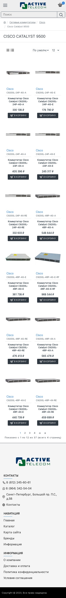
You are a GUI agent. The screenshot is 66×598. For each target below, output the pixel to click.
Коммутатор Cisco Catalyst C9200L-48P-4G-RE (18, 347)
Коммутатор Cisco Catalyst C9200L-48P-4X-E (18, 409)
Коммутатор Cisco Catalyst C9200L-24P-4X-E (47, 163)
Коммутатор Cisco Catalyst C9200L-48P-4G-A (47, 224)
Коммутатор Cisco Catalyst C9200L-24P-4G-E (47, 101)
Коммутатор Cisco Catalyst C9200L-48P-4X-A (47, 347)
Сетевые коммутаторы (23, 22)
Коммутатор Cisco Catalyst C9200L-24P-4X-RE (18, 224)
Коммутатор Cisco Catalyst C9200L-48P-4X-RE (47, 409)
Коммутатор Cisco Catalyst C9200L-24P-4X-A (18, 163)
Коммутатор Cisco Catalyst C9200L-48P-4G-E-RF (47, 286)
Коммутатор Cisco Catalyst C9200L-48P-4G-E (18, 286)
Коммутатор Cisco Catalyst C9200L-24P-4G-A (18, 101)
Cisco (42, 22)
